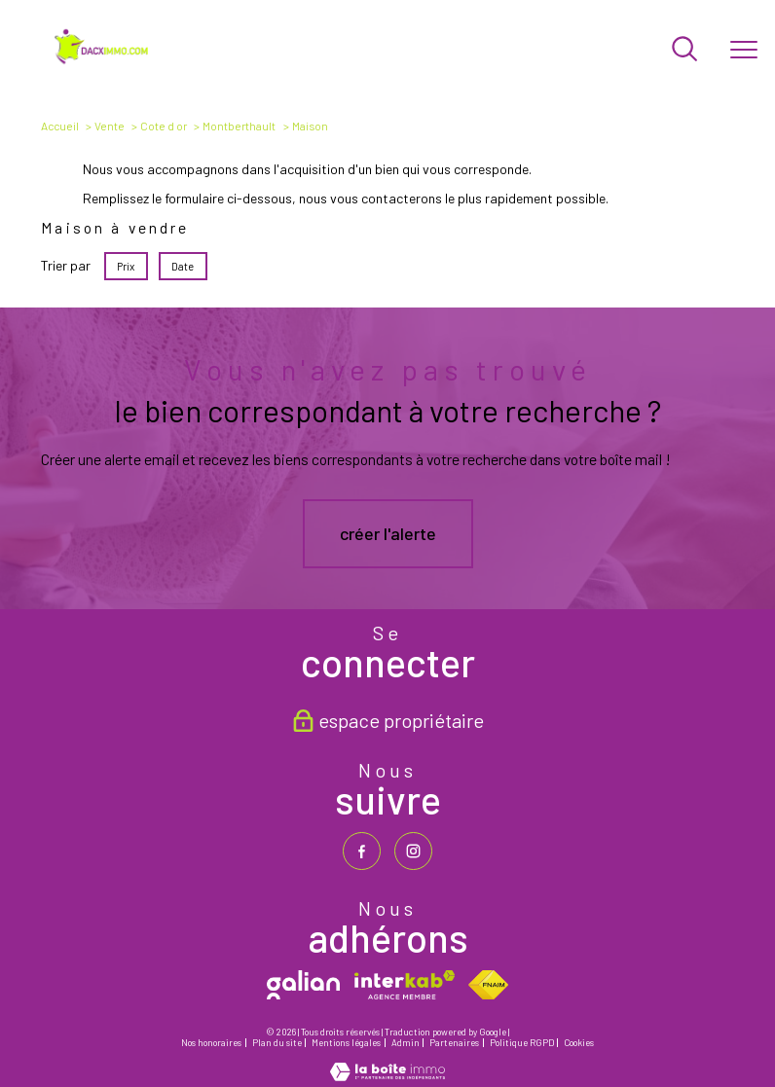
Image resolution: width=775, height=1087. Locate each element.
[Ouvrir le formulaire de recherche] (684, 50)
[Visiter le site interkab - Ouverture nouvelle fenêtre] (404, 984)
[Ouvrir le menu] (744, 49)
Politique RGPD (522, 1042)
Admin (405, 1042)
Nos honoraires (211, 1042)
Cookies (579, 1043)
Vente (109, 125)
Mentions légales (346, 1042)
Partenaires (454, 1042)
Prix (126, 266)
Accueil (60, 125)
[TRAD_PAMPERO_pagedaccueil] (103, 61)
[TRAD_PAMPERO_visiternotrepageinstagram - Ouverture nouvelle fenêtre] (413, 851)
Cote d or (163, 125)
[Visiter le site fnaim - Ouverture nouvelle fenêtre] (488, 984)
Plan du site (277, 1042)
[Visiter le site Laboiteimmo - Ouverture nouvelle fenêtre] (387, 1075)
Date (183, 266)
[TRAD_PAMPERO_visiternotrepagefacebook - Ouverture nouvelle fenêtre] (362, 851)
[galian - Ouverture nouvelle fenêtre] (304, 984)
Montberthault (239, 125)
